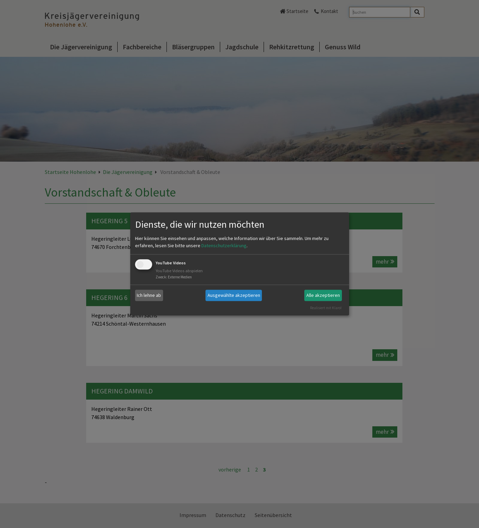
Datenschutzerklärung (224, 245)
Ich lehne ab (149, 295)
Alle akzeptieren (323, 295)
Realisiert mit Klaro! (326, 307)
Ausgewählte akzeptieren (234, 295)
